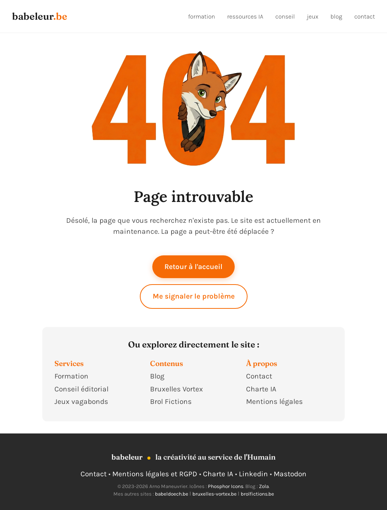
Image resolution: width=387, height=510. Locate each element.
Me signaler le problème (194, 296)
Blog (157, 376)
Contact (259, 376)
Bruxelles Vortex (176, 389)
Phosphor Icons (225, 486)
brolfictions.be (257, 494)
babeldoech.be (171, 494)
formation (201, 16)
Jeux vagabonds (81, 401)
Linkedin (253, 473)
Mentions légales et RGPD (154, 473)
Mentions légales (274, 401)
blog (336, 16)
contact (364, 16)
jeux (312, 16)
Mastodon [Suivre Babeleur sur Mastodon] (290, 473)
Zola (264, 486)
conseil (285, 16)
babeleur (32, 16)
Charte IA (261, 389)
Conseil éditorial (81, 389)
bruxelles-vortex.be (214, 494)
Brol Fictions (171, 401)
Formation (71, 376)
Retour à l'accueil (193, 266)
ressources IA (245, 16)
